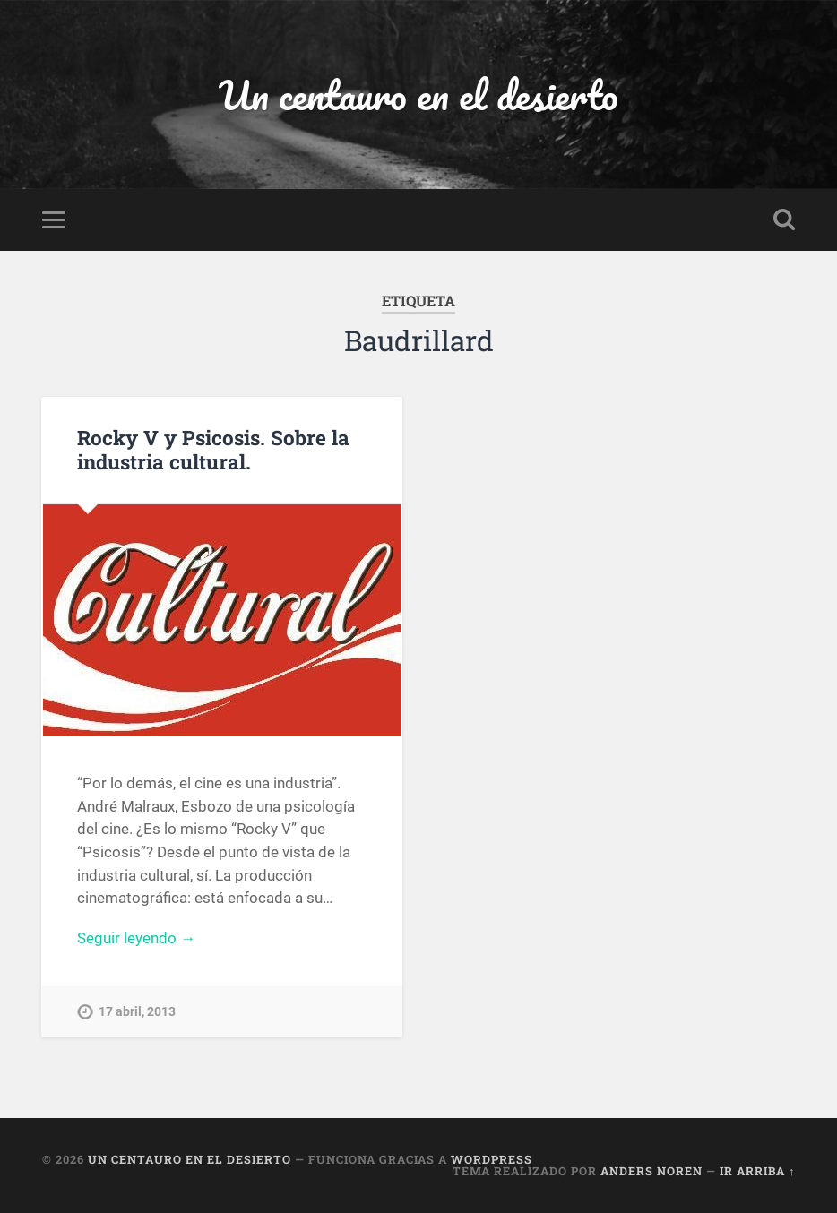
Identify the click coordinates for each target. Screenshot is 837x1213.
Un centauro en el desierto (418, 94)
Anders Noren (651, 1171)
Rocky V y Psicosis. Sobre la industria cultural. (213, 449)
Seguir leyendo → (136, 938)
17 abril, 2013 (137, 1011)
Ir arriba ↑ (757, 1171)
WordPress (491, 1159)
